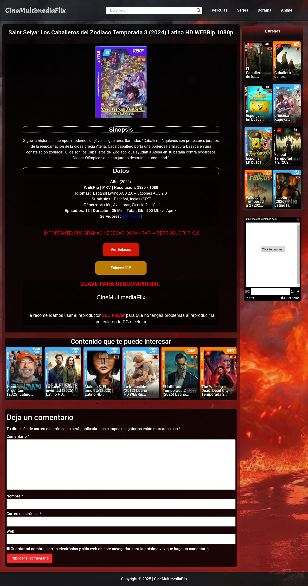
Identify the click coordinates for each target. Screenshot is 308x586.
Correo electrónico (23, 514)
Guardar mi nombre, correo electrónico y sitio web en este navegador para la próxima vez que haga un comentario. (110, 549)
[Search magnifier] (198, 10)
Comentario (17, 437)
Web (10, 531)
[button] (97, 403)
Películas (219, 10)
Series (242, 10)
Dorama (264, 10)
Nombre (14, 496)
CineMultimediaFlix (35, 10)
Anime (286, 10)
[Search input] (151, 10)
